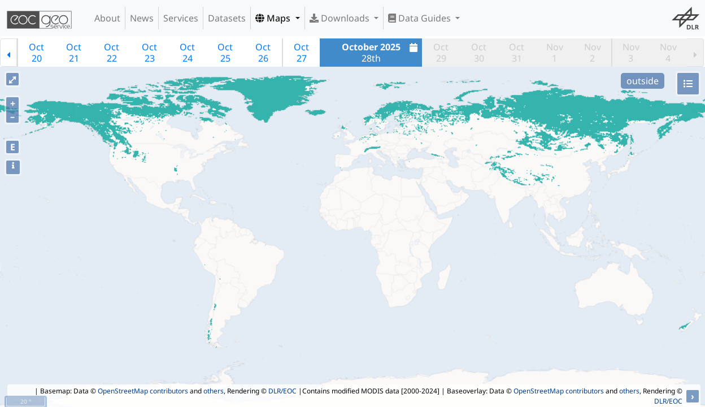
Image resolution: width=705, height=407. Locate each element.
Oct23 (149, 52)
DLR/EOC (282, 391)
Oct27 (301, 52)
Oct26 (263, 52)
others (213, 391)
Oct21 (73, 52)
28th (381, 52)
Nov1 (554, 52)
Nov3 (631, 52)
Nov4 (668, 52)
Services (180, 18)
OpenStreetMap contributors (143, 391)
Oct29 (441, 52)
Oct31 (516, 52)
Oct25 (225, 52)
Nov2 (592, 52)
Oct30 (478, 52)
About (107, 18)
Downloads (341, 18)
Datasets (227, 18)
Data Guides (420, 18)
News (142, 18)
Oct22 (111, 52)
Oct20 (36, 52)
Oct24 (187, 52)
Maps (274, 18)
